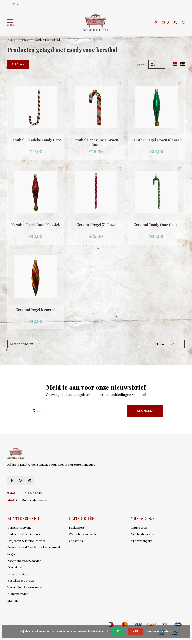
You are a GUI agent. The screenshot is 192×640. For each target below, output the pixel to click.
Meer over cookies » (159, 631)
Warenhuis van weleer (84, 534)
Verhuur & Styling (19, 527)
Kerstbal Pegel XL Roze (96, 224)
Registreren (139, 527)
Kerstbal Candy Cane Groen (156, 224)
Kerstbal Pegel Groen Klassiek (156, 140)
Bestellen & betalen (20, 580)
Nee (135, 631)
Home (11, 39)
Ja (117, 631)
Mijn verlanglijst (141, 541)
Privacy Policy (17, 574)
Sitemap (13, 600)
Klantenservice (17, 594)
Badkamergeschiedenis (23, 534)
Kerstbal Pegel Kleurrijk (35, 309)
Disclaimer (15, 567)
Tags (24, 39)
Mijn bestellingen (142, 534)
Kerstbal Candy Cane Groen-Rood (96, 142)
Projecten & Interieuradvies (26, 541)
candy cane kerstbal (47, 39)
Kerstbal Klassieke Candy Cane (35, 140)
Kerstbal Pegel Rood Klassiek (35, 224)
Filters (18, 64)
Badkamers (77, 527)
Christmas (76, 541)
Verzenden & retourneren (25, 587)
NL (15, 4)
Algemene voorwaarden (24, 560)
